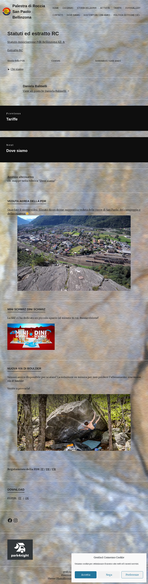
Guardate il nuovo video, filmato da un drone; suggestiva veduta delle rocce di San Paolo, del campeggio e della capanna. (73, 249)
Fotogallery (132, 8)
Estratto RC (15, 50)
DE (48, 469)
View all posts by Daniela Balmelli (45, 91)
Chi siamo (68, 8)
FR (54, 469)
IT (42, 469)
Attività (105, 8)
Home (56, 8)
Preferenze (132, 574)
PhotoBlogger (64, 578)
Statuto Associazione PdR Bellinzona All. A (36, 42)
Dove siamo (73, 15)
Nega (109, 574)
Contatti (58, 15)
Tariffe (118, 8)
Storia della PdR (87, 8)
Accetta (85, 574)
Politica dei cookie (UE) (126, 15)
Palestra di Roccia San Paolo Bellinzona (28, 11)
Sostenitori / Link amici (97, 15)
